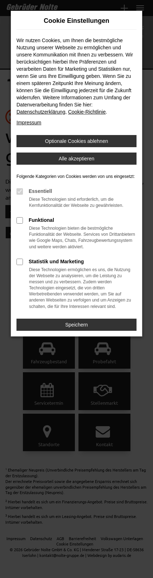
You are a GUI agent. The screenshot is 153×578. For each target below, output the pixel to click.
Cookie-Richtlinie (87, 112)
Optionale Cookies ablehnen (76, 141)
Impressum (28, 122)
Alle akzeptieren (77, 158)
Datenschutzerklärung (40, 112)
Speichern (76, 325)
